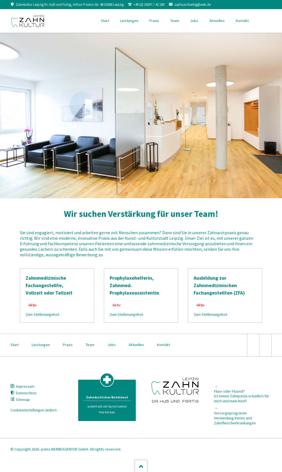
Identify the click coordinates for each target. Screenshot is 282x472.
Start (105, 20)
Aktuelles (217, 20)
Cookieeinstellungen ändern (33, 410)
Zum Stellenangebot (42, 314)
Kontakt (242, 20)
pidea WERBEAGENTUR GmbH (64, 449)
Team (174, 20)
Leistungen (129, 20)
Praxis (154, 20)
